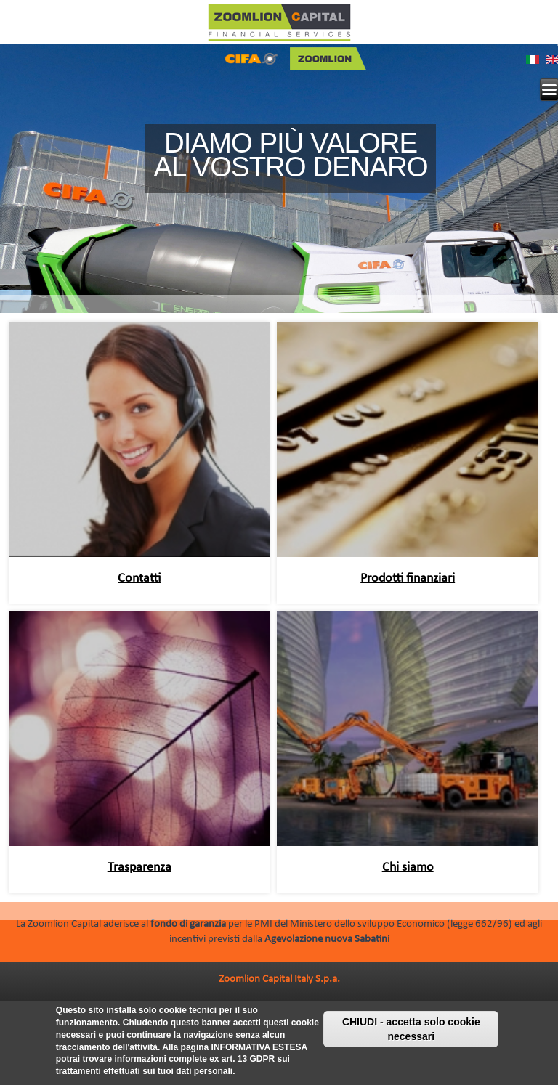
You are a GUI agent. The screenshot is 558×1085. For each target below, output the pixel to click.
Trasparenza (139, 867)
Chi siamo (408, 867)
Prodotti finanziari (407, 578)
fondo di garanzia (188, 924)
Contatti (139, 578)
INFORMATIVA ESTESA (259, 1049)
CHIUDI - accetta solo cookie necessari (411, 1032)
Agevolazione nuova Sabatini (326, 939)
